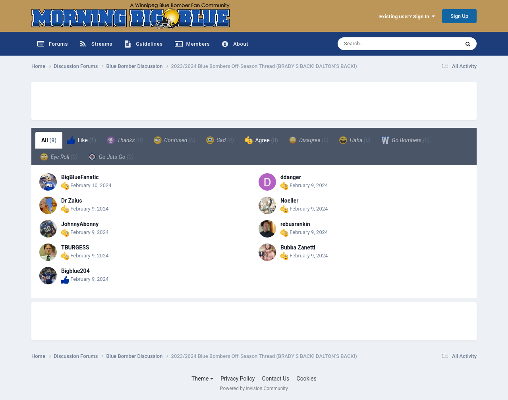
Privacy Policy (237, 378)
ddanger (290, 177)
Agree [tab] (261, 140)
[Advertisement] (176, 100)
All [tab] (48, 140)
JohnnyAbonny (80, 224)
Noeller (289, 200)
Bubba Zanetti (297, 247)
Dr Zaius (71, 200)
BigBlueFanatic (80, 177)
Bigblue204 (75, 271)
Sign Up (459, 16)
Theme (202, 378)
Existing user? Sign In (407, 16)
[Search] (378, 43)
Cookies (307, 378)
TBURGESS (75, 247)
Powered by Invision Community (254, 388)
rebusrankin (295, 224)
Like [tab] (81, 140)
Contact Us (276, 378)
